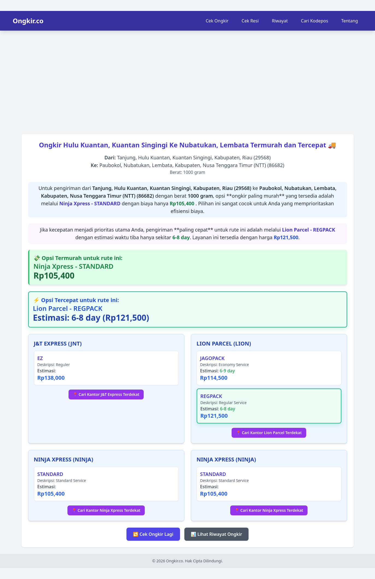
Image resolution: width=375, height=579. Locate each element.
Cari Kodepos (314, 21)
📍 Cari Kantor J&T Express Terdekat (106, 394)
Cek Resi (250, 21)
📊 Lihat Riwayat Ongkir (216, 534)
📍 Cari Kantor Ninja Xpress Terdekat (106, 510)
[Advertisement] (188, 80)
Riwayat (280, 21)
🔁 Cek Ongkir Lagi (153, 534)
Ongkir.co (28, 20)
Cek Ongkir (217, 21)
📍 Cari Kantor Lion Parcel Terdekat (269, 432)
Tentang (349, 21)
